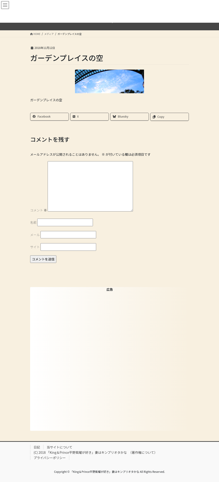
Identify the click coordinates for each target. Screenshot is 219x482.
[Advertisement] (109, 361)
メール (35, 234)
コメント (38, 210)
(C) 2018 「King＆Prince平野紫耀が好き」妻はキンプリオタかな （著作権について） (95, 452)
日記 (37, 447)
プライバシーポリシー (50, 457)
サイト (35, 247)
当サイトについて (59, 447)
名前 (33, 222)
